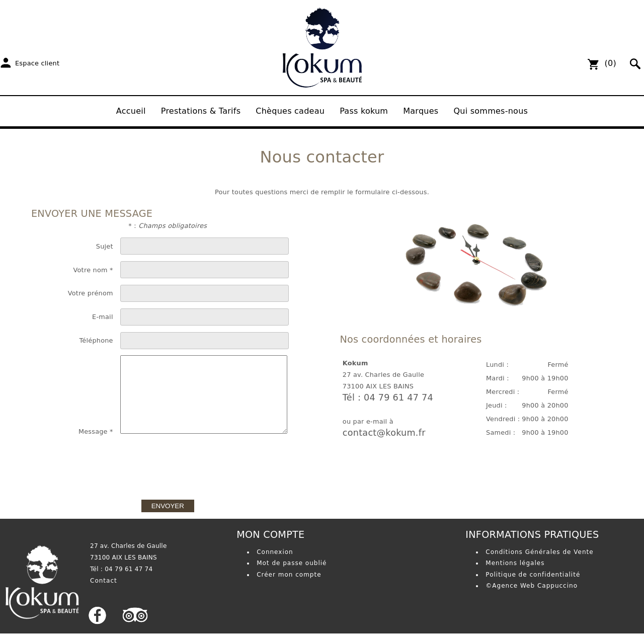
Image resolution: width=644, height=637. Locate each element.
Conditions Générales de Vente (539, 551)
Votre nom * (93, 270)
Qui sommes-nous (490, 111)
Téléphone (96, 340)
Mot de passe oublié (292, 563)
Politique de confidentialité (533, 574)
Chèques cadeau (290, 111)
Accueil (131, 111)
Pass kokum (364, 111)
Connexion (275, 551)
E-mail (102, 317)
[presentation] (167, 463)
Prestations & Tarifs (201, 111)
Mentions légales (515, 563)
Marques (420, 111)
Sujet (104, 246)
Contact (103, 580)
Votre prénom (90, 293)
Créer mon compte (289, 574)
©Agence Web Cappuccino (532, 585)
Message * (95, 431)
